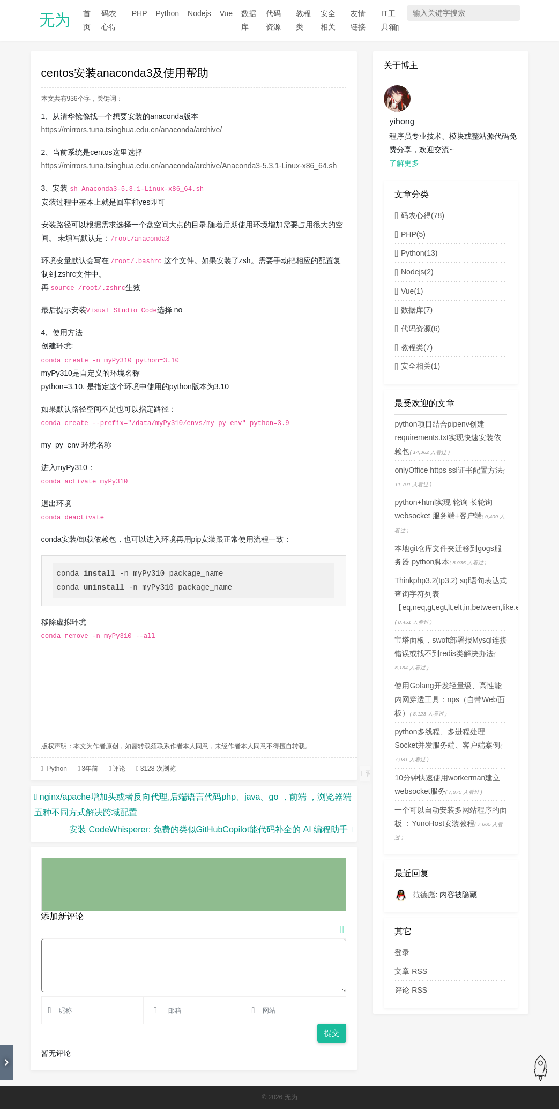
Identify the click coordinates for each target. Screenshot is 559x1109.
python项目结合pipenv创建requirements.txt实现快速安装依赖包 (447, 437)
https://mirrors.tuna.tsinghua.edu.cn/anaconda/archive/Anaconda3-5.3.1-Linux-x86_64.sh (189, 165)
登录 (401, 952)
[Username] (97, 1010)
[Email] (203, 1010)
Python (57, 768)
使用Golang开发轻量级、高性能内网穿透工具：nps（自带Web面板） (449, 699)
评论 (119, 768)
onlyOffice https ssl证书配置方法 (448, 470)
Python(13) (415, 253)
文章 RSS (410, 971)
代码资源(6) (417, 328)
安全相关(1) (417, 366)
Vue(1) (408, 291)
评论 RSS (410, 990)
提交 (331, 1033)
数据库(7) (413, 310)
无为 (54, 19)
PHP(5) (409, 234)
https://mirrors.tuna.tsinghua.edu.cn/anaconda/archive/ (131, 129)
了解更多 (404, 163)
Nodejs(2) (413, 271)
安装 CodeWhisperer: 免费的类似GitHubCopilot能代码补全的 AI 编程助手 (208, 829)
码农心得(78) (419, 215)
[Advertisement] (194, 693)
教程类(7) (413, 347)
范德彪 (424, 894)
